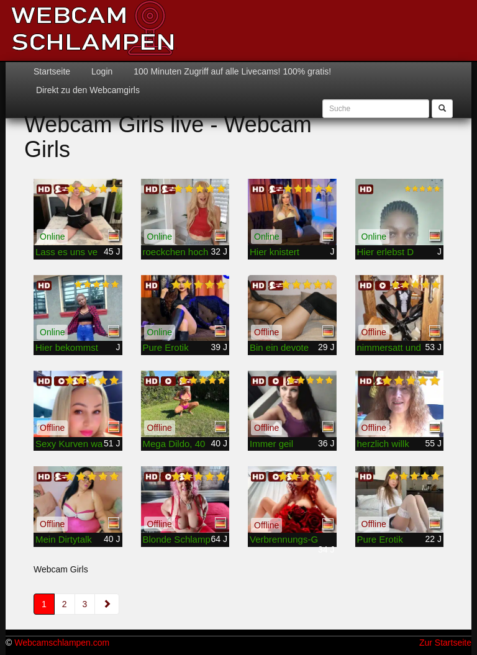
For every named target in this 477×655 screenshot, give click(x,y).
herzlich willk (383, 443)
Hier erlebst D (385, 251)
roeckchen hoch (176, 251)
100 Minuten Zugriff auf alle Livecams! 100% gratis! (231, 71)
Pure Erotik (166, 347)
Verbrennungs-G (284, 539)
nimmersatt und (389, 347)
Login (100, 71)
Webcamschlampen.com (61, 643)
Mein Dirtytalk (63, 539)
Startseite (52, 71)
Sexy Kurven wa (68, 443)
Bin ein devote (279, 347)
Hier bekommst (66, 347)
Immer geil (271, 443)
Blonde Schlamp (177, 539)
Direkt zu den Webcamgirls (87, 90)
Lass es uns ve (66, 251)
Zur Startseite (445, 643)
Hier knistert (274, 251)
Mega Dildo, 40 (174, 443)
